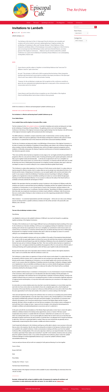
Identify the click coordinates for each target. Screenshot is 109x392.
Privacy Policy (75, 389)
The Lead (36, 22)
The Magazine (60, 22)
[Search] (95, 27)
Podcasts (70, 22)
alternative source (34, 110)
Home (28, 22)
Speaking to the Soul (47, 22)
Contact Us (79, 22)
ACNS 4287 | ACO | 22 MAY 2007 (20, 110)
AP (23, 36)
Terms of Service (86, 389)
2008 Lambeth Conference (33, 126)
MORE (13, 62)
